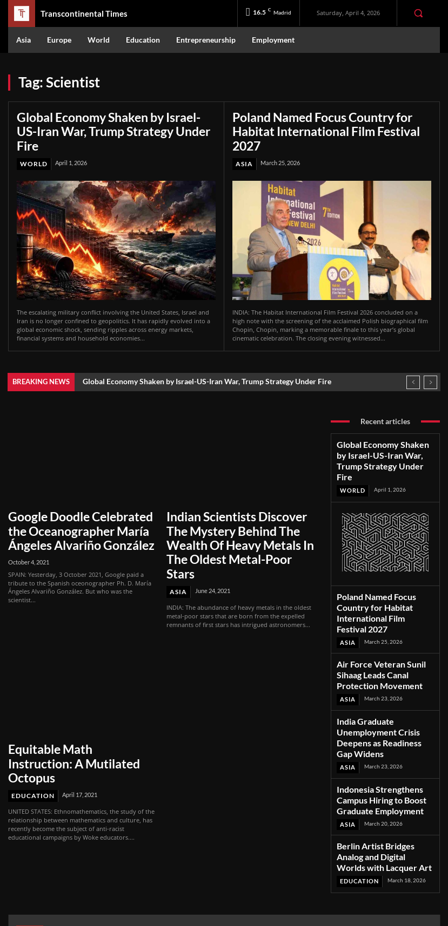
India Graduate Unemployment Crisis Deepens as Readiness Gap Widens (382, 664)
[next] (430, 364)
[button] (418, 13)
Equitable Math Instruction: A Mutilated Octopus (71, 707)
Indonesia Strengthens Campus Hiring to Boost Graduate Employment (381, 713)
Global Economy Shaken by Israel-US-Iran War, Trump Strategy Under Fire (115, 122)
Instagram (383, 838)
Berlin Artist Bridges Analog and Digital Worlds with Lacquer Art (383, 758)
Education (30, 729)
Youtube (380, 866)
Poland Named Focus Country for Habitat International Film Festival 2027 (330, 122)
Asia (243, 145)
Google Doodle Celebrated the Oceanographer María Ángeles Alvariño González (73, 508)
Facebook (382, 824)
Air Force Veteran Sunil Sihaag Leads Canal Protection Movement (380, 616)
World (32, 145)
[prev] (413, 364)
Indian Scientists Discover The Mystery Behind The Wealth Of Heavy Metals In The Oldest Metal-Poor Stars (233, 513)
